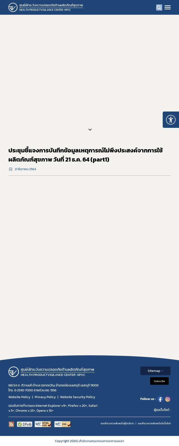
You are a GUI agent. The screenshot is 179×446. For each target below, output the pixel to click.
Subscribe (159, 381)
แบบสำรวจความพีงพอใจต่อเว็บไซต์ (154, 423)
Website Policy (19, 397)
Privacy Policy (45, 397)
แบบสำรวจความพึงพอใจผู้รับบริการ (117, 423)
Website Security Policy (77, 397)
